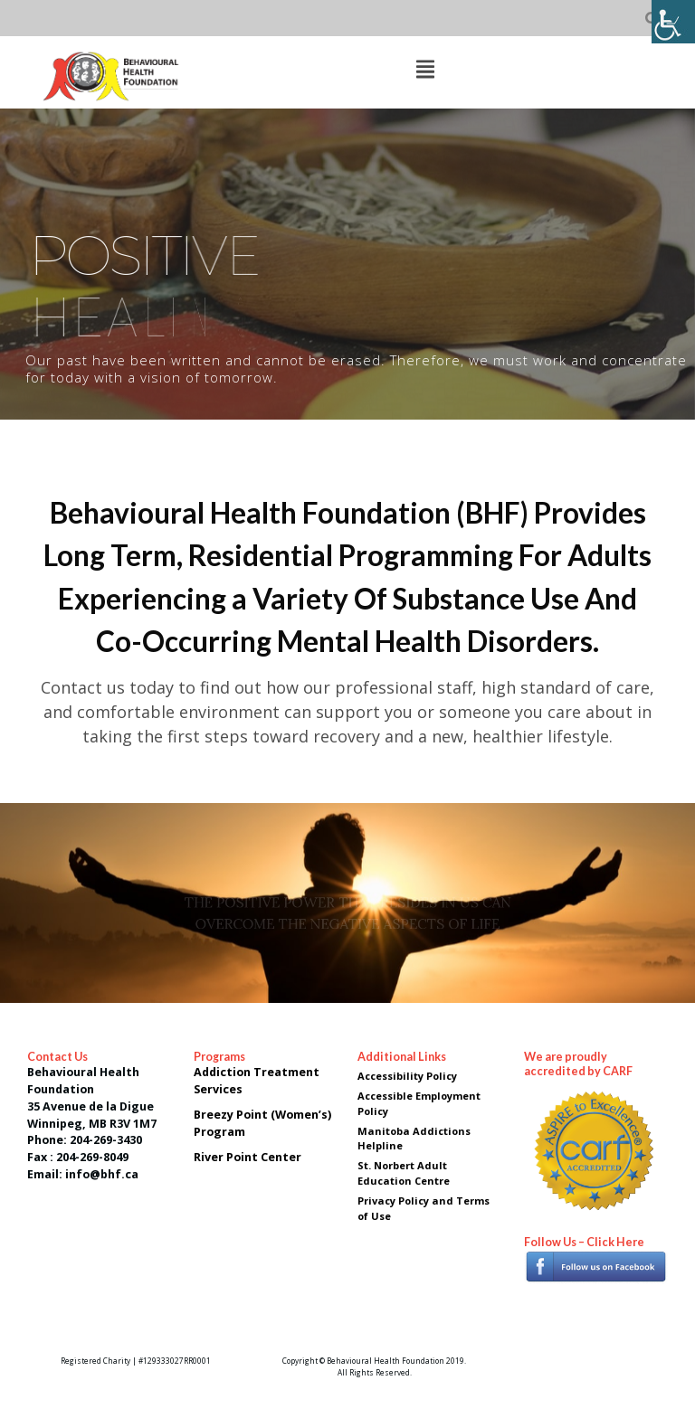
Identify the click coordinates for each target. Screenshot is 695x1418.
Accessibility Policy (407, 1075)
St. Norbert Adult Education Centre (403, 1172)
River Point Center (249, 1157)
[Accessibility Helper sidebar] (673, 21)
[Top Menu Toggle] (425, 70)
